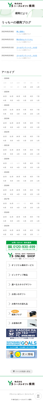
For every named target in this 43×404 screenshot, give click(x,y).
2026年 (6, 78)
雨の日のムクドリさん (24, 39)
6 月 (5, 100)
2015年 (6, 226)
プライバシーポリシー (16, 394)
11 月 (11, 96)
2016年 (6, 212)
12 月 (5, 96)
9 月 (25, 96)
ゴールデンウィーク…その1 (26, 55)
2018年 (6, 185)
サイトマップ (29, 394)
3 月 (25, 87)
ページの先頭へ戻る (22, 371)
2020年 (6, 159)
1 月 (38, 87)
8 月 (31, 96)
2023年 (6, 118)
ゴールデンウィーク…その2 (26, 47)
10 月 (18, 96)
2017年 (6, 199)
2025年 (6, 92)
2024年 (6, 105)
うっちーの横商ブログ (23, 34)
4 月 (18, 100)
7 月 (38, 96)
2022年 (6, 132)
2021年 (6, 145)
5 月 (11, 100)
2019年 (6, 172)
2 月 (31, 87)
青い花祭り (20, 31)
